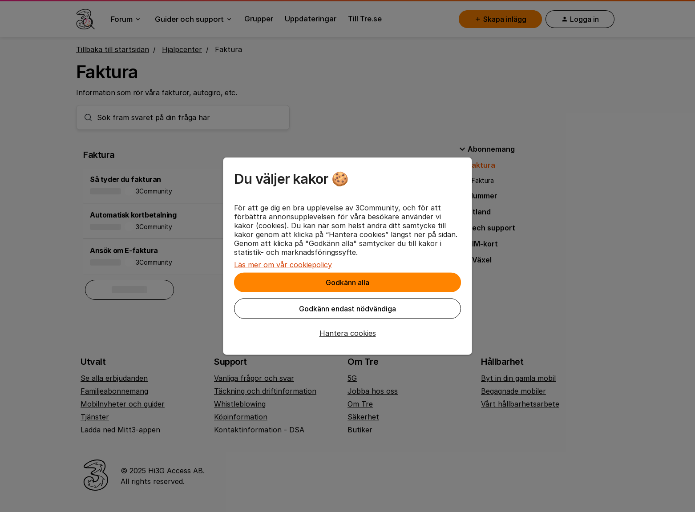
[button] (347, 333)
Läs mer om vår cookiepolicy (283, 264)
